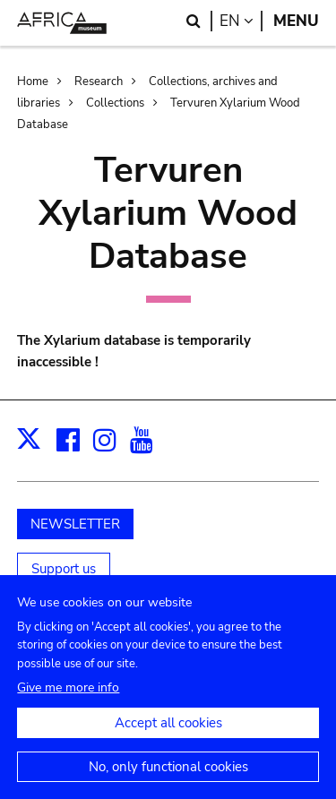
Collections (115, 103)
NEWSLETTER (75, 524)
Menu (296, 21)
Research (98, 81)
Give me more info (68, 698)
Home (32, 81)
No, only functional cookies (168, 777)
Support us (63, 569)
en (241, 21)
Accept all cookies (168, 734)
